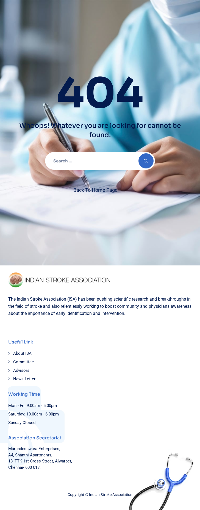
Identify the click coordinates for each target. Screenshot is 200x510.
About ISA (22, 353)
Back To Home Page (95, 190)
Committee (23, 361)
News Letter (24, 378)
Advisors (21, 370)
